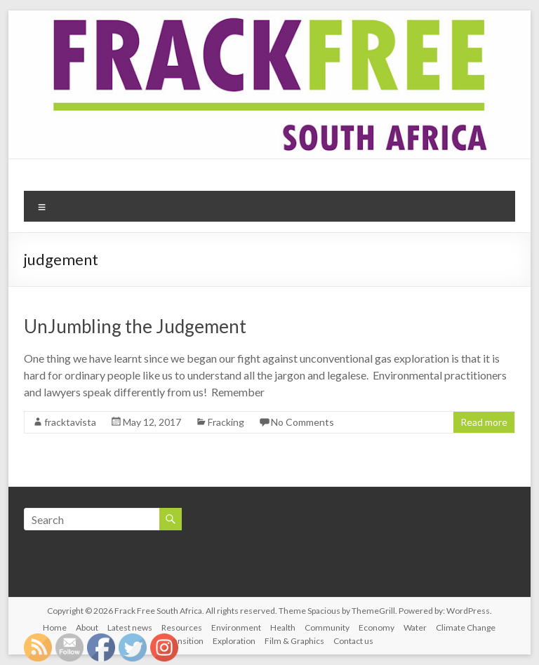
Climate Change (465, 627)
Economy (376, 627)
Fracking (226, 422)
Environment (236, 627)
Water (415, 627)
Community (327, 627)
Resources (181, 627)
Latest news (129, 627)
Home (55, 627)
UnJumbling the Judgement (135, 326)
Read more (483, 422)
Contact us (353, 641)
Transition (185, 641)
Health (282, 627)
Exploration (234, 641)
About (87, 627)
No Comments (302, 422)
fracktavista (70, 422)
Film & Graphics (294, 641)
